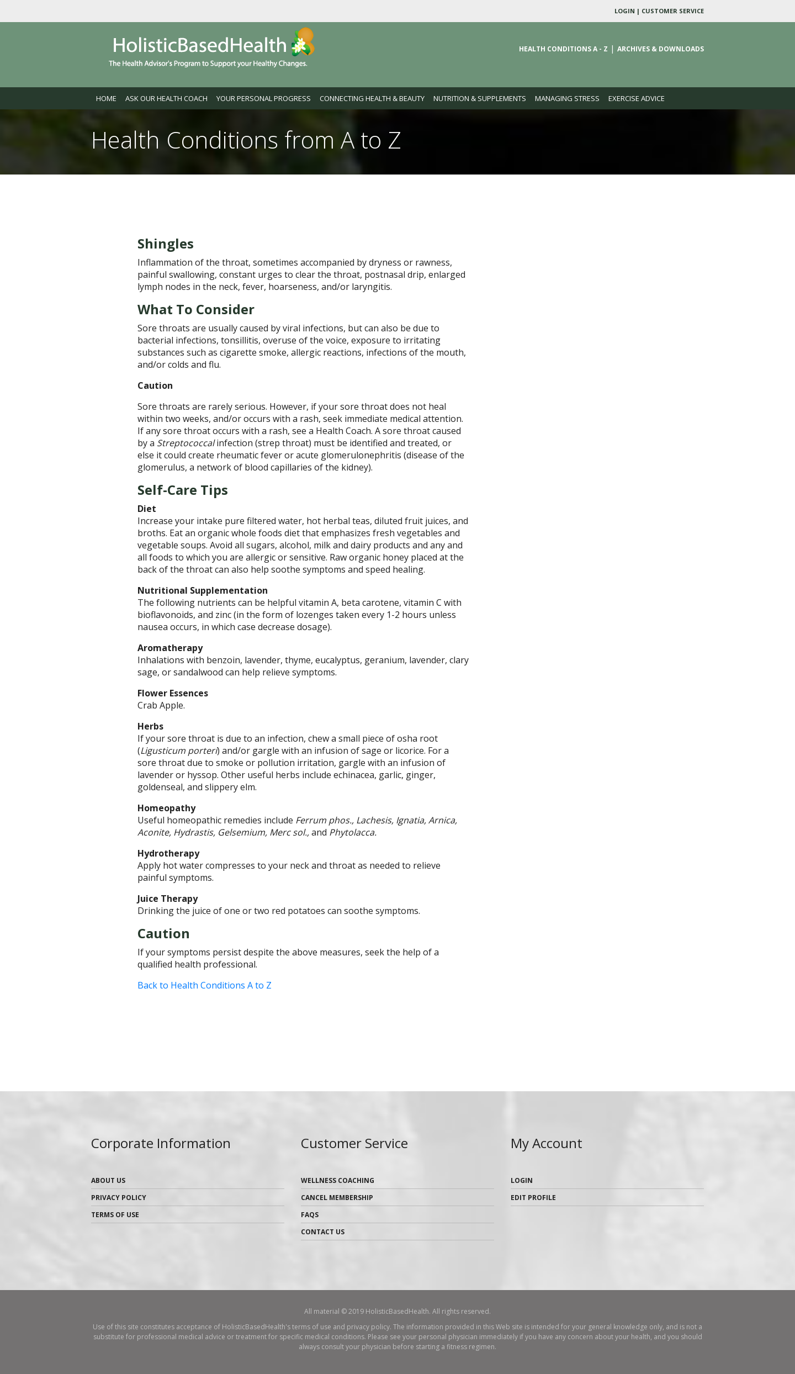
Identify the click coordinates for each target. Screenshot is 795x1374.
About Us (108, 1180)
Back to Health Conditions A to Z (204, 985)
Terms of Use (115, 1214)
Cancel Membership (337, 1197)
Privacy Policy (118, 1197)
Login (624, 11)
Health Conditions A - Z (563, 49)
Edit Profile (533, 1197)
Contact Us (322, 1231)
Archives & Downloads (660, 49)
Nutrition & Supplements (479, 98)
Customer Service (673, 11)
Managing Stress (567, 98)
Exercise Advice (636, 98)
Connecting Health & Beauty (372, 98)
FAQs (310, 1214)
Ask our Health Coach (166, 98)
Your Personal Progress (263, 98)
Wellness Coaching (337, 1180)
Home (108, 97)
